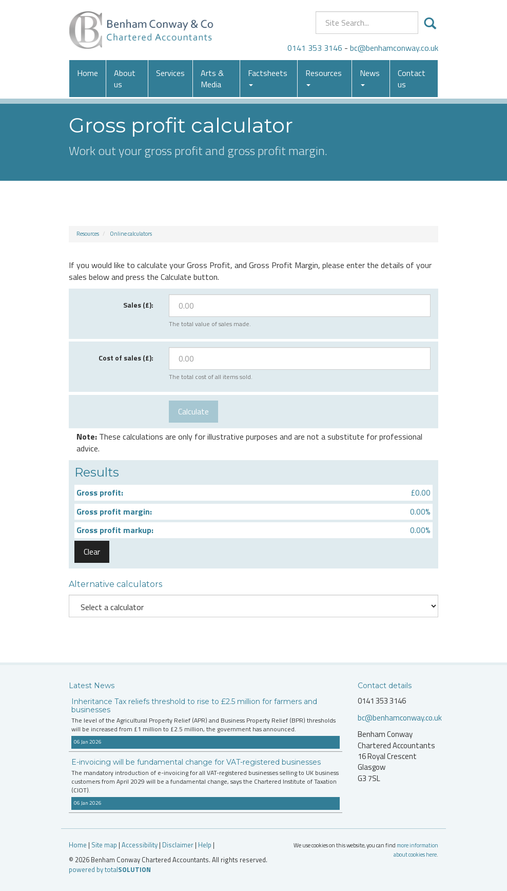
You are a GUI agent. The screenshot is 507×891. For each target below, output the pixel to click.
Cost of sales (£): (126, 357)
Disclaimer (177, 845)
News (370, 76)
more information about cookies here (416, 850)
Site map (104, 845)
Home (87, 73)
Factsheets (267, 76)
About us (124, 78)
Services (170, 73)
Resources (323, 76)
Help (204, 845)
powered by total (110, 869)
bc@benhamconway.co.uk (394, 48)
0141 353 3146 (314, 48)
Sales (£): (138, 304)
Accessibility (140, 845)
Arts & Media (212, 78)
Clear (92, 551)
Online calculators (131, 234)
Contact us (411, 78)
